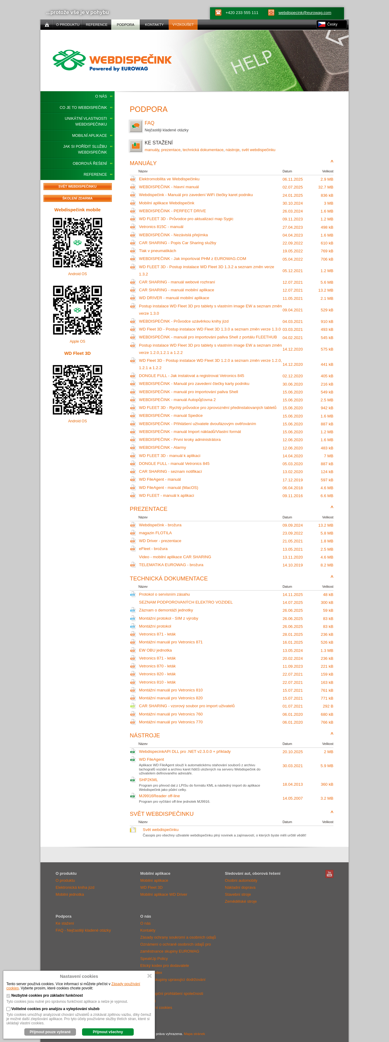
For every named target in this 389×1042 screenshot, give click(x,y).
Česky (332, 24)
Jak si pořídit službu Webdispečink (85, 149)
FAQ (231, 127)
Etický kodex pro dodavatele (164, 965)
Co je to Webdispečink (83, 108)
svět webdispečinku (258, 149)
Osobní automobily (241, 880)
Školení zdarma (77, 198)
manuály (152, 149)
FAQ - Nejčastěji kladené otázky (83, 930)
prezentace (171, 149)
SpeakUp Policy (154, 958)
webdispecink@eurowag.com (304, 12)
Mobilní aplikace (89, 135)
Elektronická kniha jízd (75, 887)
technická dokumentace (203, 149)
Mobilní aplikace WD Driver (164, 894)
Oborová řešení (90, 163)
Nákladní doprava (240, 887)
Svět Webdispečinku (77, 186)
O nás (101, 96)
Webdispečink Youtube (329, 874)
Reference (95, 174)
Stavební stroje (238, 894)
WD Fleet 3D (77, 353)
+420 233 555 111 (241, 12)
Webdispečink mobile (77, 209)
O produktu (65, 880)
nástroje (233, 149)
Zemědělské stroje (241, 901)
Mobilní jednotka (70, 894)
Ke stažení (65, 923)
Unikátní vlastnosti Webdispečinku (86, 121)
